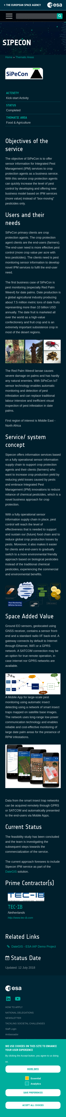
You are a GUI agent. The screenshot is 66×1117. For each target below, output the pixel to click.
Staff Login (10, 1029)
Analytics (36, 1089)
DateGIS (11, 871)
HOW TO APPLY (14, 1007)
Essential (36, 1083)
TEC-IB (15, 907)
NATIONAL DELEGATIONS (19, 1012)
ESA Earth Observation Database (22, 1040)
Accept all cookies (33, 1110)
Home (8, 57)
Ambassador (11, 1034)
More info (33, 1074)
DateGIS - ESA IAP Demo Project (33, 946)
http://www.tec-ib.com (20, 917)
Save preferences (33, 1098)
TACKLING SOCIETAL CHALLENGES (25, 1023)
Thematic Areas (25, 57)
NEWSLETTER (13, 1018)
